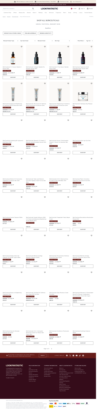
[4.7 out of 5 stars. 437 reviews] (8, 146)
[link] (82, 8)
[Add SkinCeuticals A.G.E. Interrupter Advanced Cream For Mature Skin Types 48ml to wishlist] (45, 310)
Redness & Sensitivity (46, 33)
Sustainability (47, 374)
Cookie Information (48, 371)
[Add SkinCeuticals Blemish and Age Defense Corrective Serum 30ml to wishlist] (91, 235)
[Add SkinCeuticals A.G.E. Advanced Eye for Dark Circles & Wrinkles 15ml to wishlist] (68, 158)
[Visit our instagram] (73, 355)
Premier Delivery (32, 379)
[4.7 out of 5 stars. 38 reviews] (54, 110)
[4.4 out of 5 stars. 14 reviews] (77, 110)
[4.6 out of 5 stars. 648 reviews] (78, 300)
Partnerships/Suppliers (64, 381)
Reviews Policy (47, 376)
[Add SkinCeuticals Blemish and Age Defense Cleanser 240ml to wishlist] (45, 235)
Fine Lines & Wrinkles (30, 33)
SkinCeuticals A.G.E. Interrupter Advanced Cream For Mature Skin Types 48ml (35, 332)
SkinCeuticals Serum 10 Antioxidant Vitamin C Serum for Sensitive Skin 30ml (58, 142)
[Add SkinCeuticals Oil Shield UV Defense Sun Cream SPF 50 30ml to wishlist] (45, 272)
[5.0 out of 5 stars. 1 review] (30, 73)
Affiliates (61, 379)
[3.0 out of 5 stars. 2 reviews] (77, 223)
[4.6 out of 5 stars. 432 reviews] (54, 148)
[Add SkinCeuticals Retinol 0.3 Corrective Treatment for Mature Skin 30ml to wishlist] (21, 158)
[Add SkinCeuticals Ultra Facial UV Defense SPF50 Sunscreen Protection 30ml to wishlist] (45, 83)
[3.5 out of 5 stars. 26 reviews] (53, 298)
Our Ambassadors (63, 377)
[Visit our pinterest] (83, 355)
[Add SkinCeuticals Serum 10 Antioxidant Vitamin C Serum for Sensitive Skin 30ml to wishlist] (68, 120)
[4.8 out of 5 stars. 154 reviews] (8, 110)
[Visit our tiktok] (79, 355)
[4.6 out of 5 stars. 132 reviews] (7, 185)
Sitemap (61, 382)
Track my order (32, 381)
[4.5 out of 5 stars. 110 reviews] (77, 185)
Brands (8, 16)
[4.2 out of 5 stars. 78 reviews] (77, 145)
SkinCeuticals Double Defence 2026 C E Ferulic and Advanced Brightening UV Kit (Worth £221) (36, 219)
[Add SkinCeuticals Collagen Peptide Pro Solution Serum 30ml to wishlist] (45, 46)
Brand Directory (63, 371)
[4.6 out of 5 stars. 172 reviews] (31, 186)
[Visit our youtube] (76, 355)
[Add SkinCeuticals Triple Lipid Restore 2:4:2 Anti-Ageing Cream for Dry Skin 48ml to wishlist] (45, 158)
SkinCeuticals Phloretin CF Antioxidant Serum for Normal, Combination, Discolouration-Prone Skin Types (83, 294)
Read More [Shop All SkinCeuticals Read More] (48, 28)
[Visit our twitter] (70, 355)
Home (4, 16)
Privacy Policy (47, 369)
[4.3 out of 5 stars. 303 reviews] (54, 262)
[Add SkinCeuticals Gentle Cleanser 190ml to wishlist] (21, 197)
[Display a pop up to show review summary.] (14, 72)
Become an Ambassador (65, 387)
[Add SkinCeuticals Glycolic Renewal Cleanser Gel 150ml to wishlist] (21, 310)
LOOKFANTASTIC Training (80, 373)
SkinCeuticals (15, 16)
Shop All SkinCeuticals (48, 21)
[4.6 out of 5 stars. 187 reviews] (54, 185)
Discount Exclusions (33, 371)
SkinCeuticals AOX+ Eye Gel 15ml (82, 140)
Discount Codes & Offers (65, 376)
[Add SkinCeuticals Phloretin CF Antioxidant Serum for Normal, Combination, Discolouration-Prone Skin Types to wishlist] (91, 272)
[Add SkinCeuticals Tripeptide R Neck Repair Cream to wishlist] (68, 197)
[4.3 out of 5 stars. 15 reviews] (7, 337)
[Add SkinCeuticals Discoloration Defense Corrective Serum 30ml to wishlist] (68, 235)
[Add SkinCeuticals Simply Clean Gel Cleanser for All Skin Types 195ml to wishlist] (21, 235)
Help (30, 368)
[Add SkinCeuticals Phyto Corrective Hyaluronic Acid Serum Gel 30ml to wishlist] (91, 158)
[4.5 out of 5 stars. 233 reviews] (31, 110)
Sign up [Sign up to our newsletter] (43, 355)
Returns (30, 373)
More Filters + (81, 40)
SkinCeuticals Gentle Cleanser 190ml (12, 217)
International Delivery (33, 376)
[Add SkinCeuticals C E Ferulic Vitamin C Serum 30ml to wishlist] (21, 46)
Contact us (31, 377)
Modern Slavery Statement (50, 373)
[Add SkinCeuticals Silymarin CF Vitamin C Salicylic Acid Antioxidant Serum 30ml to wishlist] (45, 120)
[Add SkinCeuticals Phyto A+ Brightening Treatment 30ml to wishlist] (21, 272)
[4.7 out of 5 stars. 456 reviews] (54, 73)
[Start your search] (18, 8)
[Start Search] (33, 8)
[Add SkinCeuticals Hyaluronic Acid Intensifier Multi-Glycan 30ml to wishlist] (91, 46)
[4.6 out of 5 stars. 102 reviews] (54, 223)
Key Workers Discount (64, 386)
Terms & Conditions (48, 368)
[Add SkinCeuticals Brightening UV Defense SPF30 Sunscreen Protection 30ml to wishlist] (68, 83)
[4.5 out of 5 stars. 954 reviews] (31, 146)
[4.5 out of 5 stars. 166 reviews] (78, 262)
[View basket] (90, 8)
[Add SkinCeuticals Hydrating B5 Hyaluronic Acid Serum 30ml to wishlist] (21, 120)
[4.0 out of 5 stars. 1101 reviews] (31, 338)
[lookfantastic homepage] (49, 8)
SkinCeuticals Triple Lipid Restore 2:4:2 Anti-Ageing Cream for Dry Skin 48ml (36, 180)
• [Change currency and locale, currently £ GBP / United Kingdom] (73, 8)
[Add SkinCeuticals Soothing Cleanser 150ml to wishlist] (91, 310)
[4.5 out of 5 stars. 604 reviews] (8, 222)
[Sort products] (89, 40)
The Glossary (62, 369)
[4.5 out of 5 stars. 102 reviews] (7, 298)
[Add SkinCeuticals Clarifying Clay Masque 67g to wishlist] (91, 83)
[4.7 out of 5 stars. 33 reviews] (7, 262)
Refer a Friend (62, 384)
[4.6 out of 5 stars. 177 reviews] (31, 298)
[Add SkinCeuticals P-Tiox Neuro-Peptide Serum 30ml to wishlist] (68, 46)
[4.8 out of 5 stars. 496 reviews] (78, 73)
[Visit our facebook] (67, 355)
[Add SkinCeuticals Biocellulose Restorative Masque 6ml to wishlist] (91, 197)
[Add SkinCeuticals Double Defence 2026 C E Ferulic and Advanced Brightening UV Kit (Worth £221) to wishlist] (45, 197)
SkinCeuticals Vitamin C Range (12, 33)
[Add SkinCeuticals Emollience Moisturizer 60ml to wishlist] (68, 310)
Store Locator (78, 368)
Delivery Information (33, 374)
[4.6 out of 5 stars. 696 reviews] (54, 337)
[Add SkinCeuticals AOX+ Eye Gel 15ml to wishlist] (91, 120)
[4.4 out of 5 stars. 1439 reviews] (8, 73)
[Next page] (51, 348)
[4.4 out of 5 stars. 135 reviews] (31, 262)
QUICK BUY (13, 77)
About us (61, 368)
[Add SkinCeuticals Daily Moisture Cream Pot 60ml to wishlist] (68, 272)
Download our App (33, 369)
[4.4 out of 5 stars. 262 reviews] (78, 337)
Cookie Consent (10, 377)
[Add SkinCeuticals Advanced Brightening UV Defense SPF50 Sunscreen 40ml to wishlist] (21, 83)
